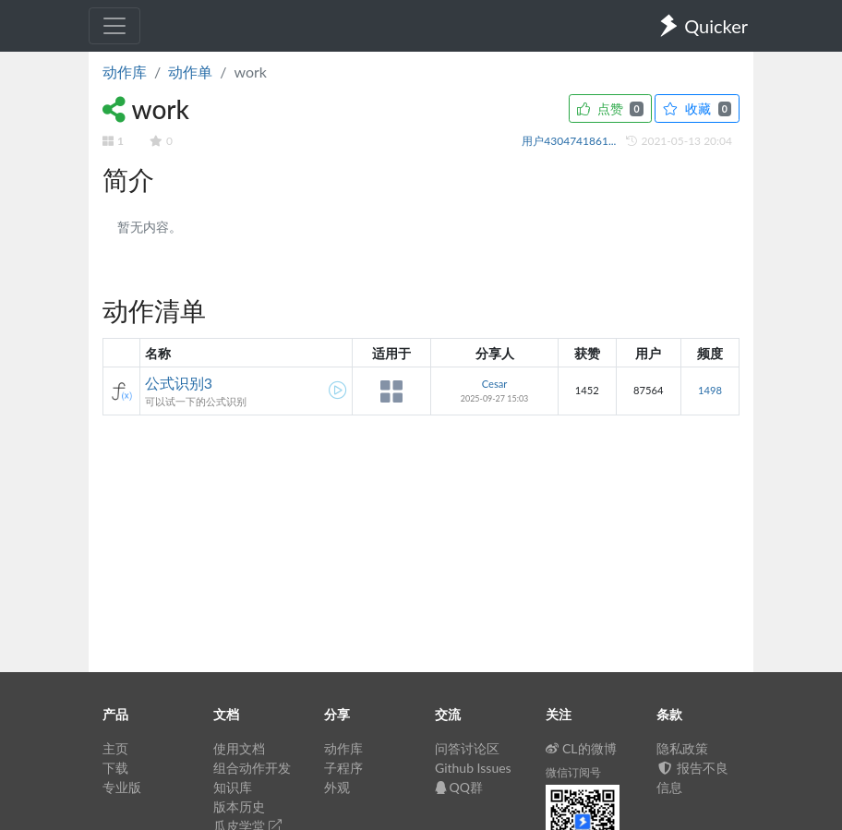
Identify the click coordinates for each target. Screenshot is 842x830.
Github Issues (473, 768)
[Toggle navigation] (114, 25)
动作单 (190, 71)
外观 (337, 787)
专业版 (121, 787)
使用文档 (239, 748)
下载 (115, 768)
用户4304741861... (570, 141)
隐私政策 (682, 748)
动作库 (124, 71)
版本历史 (239, 806)
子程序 (343, 768)
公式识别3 (178, 382)
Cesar (495, 384)
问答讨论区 (467, 748)
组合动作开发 (252, 768)
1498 (710, 390)
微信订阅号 (573, 772)
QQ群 (459, 787)
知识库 (232, 787)
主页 (115, 748)
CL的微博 (581, 748)
